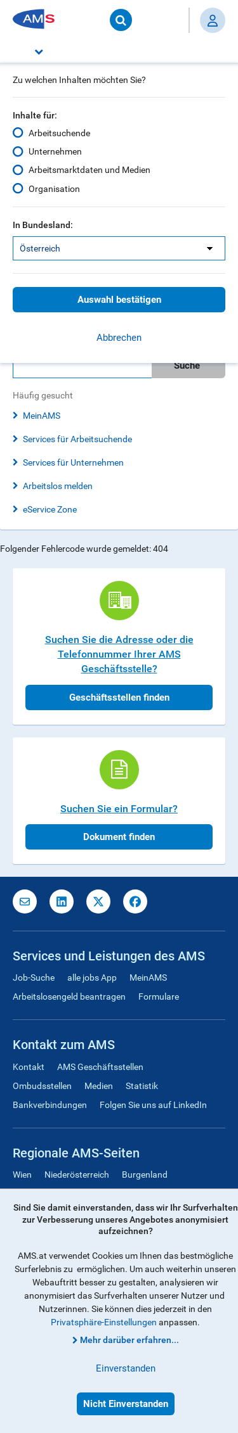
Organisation (54, 189)
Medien (98, 1086)
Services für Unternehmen (73, 462)
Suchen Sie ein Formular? (119, 809)
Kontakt (28, 1067)
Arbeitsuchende (59, 133)
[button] (119, 51)
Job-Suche (34, 977)
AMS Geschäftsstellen (100, 1067)
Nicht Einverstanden (125, 1404)
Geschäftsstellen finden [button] (119, 697)
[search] (119, 365)
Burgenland (145, 1174)
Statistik (142, 1086)
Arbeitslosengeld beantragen (69, 996)
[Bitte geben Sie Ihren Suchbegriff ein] (82, 365)
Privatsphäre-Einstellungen (104, 1322)
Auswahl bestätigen (119, 299)
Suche (187, 365)
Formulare (158, 996)
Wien (22, 1174)
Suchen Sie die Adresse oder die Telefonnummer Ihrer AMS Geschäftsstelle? (119, 654)
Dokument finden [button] (119, 837)
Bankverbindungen (50, 1105)
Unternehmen (55, 151)
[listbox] (119, 248)
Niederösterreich (76, 1174)
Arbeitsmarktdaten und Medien (89, 170)
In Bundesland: (43, 225)
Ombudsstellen (42, 1086)
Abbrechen (119, 337)
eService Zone (50, 509)
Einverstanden (125, 1368)
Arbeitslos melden (58, 486)
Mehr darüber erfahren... (129, 1339)
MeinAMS (41, 416)
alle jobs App (92, 977)
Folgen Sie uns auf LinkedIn (153, 1105)
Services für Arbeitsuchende (77, 439)
